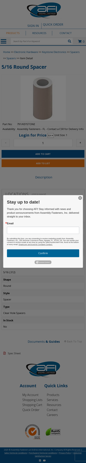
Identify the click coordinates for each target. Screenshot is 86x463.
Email (10, 223)
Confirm (43, 253)
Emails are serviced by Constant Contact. (36, 244)
